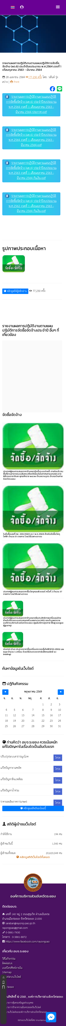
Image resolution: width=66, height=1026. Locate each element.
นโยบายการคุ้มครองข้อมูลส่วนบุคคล (17, 1003)
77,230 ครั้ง (34, 77)
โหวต (57, 758)
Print (14, 82)
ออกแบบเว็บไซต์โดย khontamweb (33, 1020)
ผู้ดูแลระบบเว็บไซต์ (11, 977)
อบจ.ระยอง (8, 987)
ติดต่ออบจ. (7, 963)
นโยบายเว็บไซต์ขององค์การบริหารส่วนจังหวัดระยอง (24, 1012)
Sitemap (7, 972)
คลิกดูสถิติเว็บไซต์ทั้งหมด (33, 857)
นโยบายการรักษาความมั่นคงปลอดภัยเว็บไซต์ (21, 1008)
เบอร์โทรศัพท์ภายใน (12, 968)
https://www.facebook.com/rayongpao (28, 941)
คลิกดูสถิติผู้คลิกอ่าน (15, 291)
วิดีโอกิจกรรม (8, 959)
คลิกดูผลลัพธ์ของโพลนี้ (33, 808)
